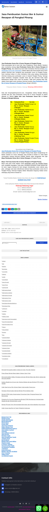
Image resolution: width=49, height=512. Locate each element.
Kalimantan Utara (6, 300)
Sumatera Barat (6, 350)
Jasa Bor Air (21, 2)
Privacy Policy (34, 506)
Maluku (4, 314)
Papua (3, 327)
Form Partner (29, 2)
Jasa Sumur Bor (5, 2)
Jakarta (4, 274)
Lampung (4, 308)
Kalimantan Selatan (7, 292)
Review (4, 332)
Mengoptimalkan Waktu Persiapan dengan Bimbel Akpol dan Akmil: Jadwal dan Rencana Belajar (24, 377)
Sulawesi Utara (6, 348)
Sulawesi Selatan (6, 340)
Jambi (3, 277)
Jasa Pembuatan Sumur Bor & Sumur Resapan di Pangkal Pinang (21, 151)
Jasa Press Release (27, 506)
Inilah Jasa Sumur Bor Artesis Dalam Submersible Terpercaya (18, 387)
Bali (3, 263)
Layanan (4, 311)
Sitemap (28, 509)
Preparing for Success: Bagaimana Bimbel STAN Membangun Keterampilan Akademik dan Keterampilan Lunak (23, 400)
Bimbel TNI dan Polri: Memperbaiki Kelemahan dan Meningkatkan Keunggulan (23, 404)
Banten (4, 266)
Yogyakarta (5, 358)
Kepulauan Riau (6, 306)
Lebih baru (7, 222)
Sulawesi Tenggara (7, 345)
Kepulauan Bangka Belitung (9, 204)
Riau (3, 335)
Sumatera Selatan (6, 353)
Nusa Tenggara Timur (7, 324)
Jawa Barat (5, 279)
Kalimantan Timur (6, 298)
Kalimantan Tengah (7, 295)
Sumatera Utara (6, 356)
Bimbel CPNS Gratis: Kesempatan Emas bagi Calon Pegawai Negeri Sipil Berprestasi (22, 395)
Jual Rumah (5, 287)
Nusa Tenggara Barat (7, 321)
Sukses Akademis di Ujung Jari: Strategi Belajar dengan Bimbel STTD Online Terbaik (22, 382)
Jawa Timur (5, 285)
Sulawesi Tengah (6, 343)
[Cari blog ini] (9, 243)
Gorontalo (4, 271)
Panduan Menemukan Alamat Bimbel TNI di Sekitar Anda (17, 391)
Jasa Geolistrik (14, 2)
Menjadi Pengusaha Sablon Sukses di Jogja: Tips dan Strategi (18, 370)
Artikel (3, 261)
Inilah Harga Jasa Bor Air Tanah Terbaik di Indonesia (16, 408)
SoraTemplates (10, 506)
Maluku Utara (5, 316)
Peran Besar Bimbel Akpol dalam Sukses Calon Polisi (16, 373)
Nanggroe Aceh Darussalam (9, 319)
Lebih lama (42, 222)
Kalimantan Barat (6, 290)
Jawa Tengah (5, 282)
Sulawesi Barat (6, 337)
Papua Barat (5, 329)
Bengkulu (4, 269)
